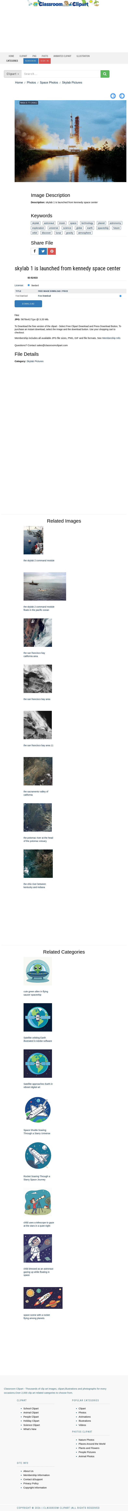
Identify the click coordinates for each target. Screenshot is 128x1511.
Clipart (23, 56)
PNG (34, 56)
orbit (34, 232)
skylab (35, 223)
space (73, 223)
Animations (85, 1416)
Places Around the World (92, 1443)
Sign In (45, 61)
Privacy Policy (30, 1483)
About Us (28, 1471)
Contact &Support (33, 1479)
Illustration (83, 56)
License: (19, 285)
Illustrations (85, 1420)
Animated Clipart (62, 56)
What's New (29, 1429)
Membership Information (36, 1475)
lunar (58, 232)
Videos (82, 1425)
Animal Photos (86, 1456)
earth (90, 228)
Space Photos (49, 82)
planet (101, 223)
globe (79, 228)
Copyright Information (35, 1487)
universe (53, 228)
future (116, 228)
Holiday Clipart (31, 1420)
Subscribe (30, 61)
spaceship (103, 228)
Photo (45, 56)
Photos (31, 82)
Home (11, 56)
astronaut (49, 223)
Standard (35, 285)
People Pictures (87, 1452)
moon (62, 223)
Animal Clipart (30, 1412)
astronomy (115, 223)
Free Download (22, 296)
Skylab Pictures (72, 82)
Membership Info (111, 338)
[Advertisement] (63, 29)
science (67, 228)
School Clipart (30, 1408)
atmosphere (84, 232)
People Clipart (31, 1416)
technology (87, 223)
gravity (69, 232)
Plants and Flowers (89, 1448)
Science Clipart (31, 1425)
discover (46, 232)
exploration (38, 228)
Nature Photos (86, 1439)
